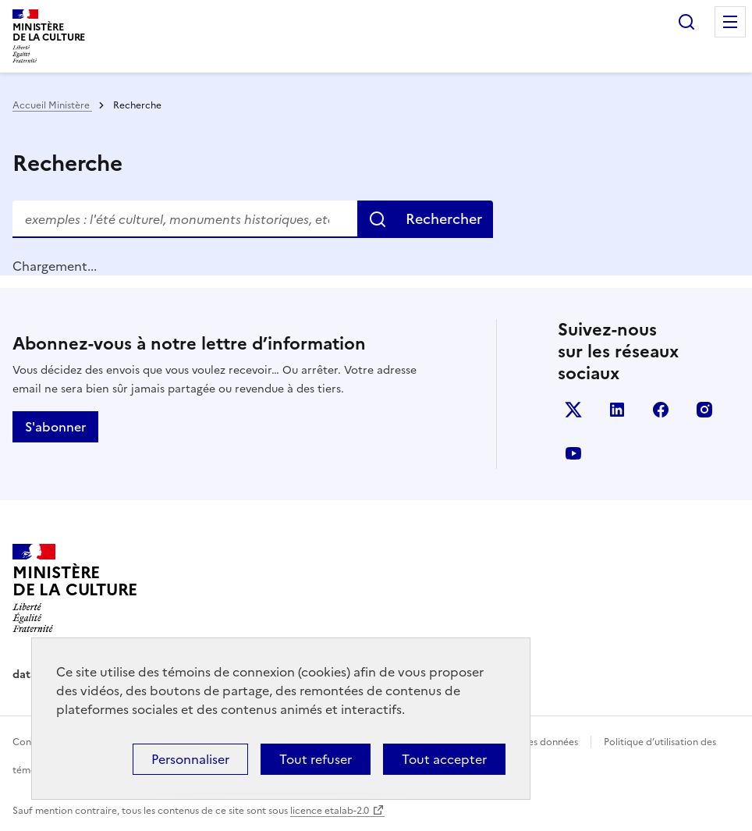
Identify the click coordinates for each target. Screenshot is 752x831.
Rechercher (686, 21)
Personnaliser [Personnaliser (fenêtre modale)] (190, 759)
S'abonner (55, 426)
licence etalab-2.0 (329, 811)
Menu (730, 21)
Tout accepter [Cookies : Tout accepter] (444, 759)
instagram (704, 409)
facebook (660, 409)
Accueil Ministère (52, 105)
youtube (573, 453)
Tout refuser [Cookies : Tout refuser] (315, 759)
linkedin (617, 409)
